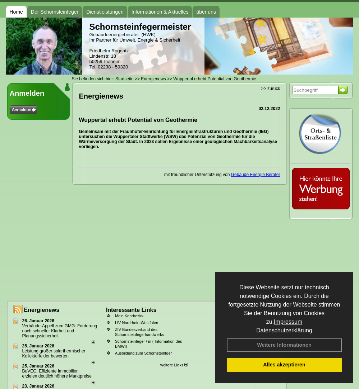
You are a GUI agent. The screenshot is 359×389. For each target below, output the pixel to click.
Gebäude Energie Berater (255, 174)
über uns (206, 12)
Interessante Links (131, 310)
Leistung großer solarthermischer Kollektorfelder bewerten (54, 353)
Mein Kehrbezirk (129, 316)
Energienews (42, 310)
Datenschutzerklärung (284, 330)
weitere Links (174, 365)
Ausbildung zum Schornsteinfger (143, 353)
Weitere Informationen (284, 345)
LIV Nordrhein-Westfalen (136, 323)
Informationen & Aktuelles (160, 12)
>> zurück (270, 88)
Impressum (288, 322)
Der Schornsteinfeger (54, 12)
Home (16, 12)
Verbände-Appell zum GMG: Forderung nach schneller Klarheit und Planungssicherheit (59, 330)
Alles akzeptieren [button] (284, 364)
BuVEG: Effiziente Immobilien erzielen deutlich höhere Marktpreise (57, 374)
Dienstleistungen (105, 12)
